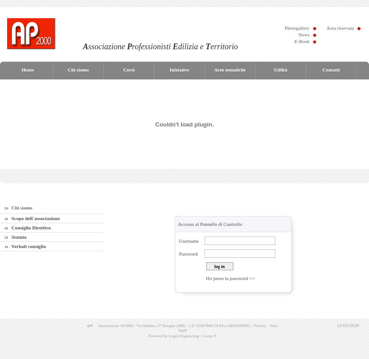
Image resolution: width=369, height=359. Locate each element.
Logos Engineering (184, 336)
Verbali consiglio (25, 246)
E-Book (302, 41)
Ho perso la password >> (230, 278)
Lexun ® (209, 336)
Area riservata (340, 28)
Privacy (260, 325)
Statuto (16, 237)
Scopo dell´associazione (32, 218)
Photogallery (297, 28)
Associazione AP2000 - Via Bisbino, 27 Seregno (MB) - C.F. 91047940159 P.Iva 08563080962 (174, 325)
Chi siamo (18, 207)
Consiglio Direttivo (28, 227)
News (304, 34)
